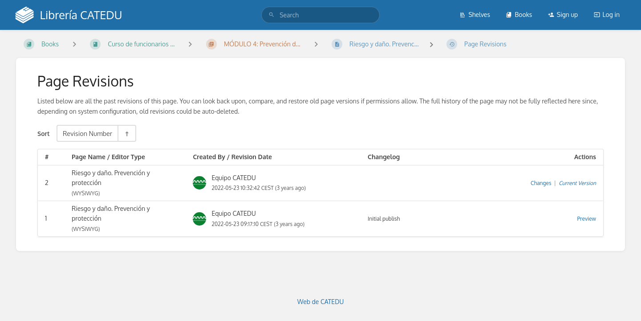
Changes (541, 183)
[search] (320, 15)
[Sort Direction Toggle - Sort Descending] (126, 133)
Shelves (474, 14)
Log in (607, 14)
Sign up (563, 14)
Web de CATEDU (320, 301)
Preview (586, 218)
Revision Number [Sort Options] (87, 133)
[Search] (271, 15)
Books (519, 14)
